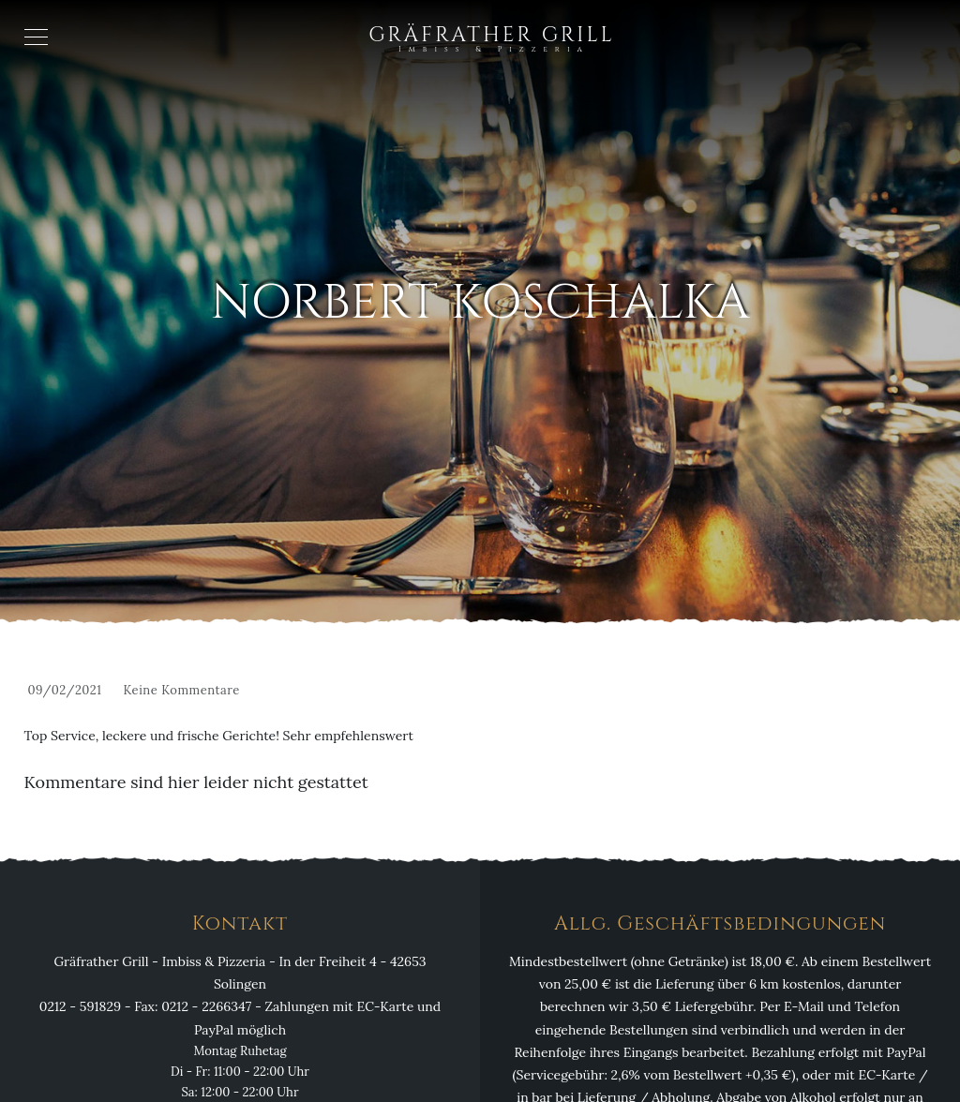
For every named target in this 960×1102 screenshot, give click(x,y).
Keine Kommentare (181, 690)
